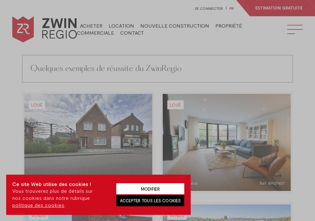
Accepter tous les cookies (150, 200)
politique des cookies (38, 205)
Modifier (150, 189)
